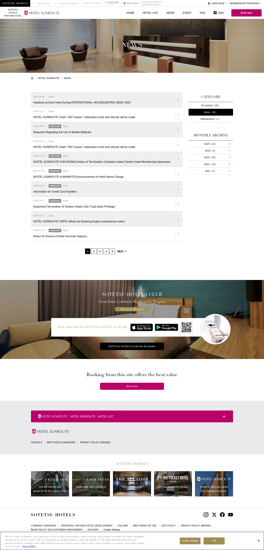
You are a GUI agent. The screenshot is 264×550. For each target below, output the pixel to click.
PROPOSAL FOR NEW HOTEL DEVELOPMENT (87, 525)
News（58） (211, 112)
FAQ (202, 12)
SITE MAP (93, 529)
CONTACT (36, 442)
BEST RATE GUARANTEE (61, 442)
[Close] (258, 541)
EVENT (187, 12)
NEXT (122, 251)
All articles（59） (210, 105)
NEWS (170, 12)
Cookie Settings (112, 529)
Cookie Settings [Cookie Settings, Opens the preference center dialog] (190, 542)
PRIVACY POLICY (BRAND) (95, 442)
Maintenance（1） (211, 119)
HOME (130, 12)
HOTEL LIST (150, 12)
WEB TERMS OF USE (144, 525)
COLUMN (123, 525)
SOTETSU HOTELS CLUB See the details (131, 346)
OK (214, 542)
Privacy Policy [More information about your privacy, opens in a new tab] (29, 547)
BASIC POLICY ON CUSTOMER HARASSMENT (57, 529)
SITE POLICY (168, 525)
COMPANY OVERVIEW (43, 525)
